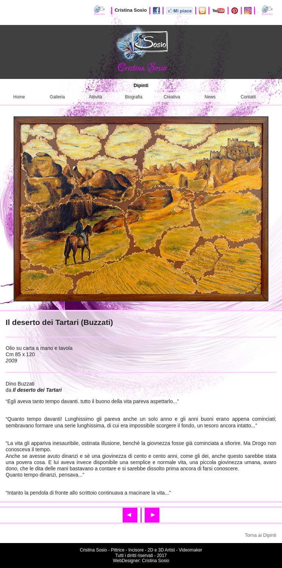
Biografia (133, 97)
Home (19, 97)
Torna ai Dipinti (260, 535)
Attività (95, 97)
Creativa (172, 97)
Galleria (57, 97)
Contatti (248, 97)
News (210, 97)
